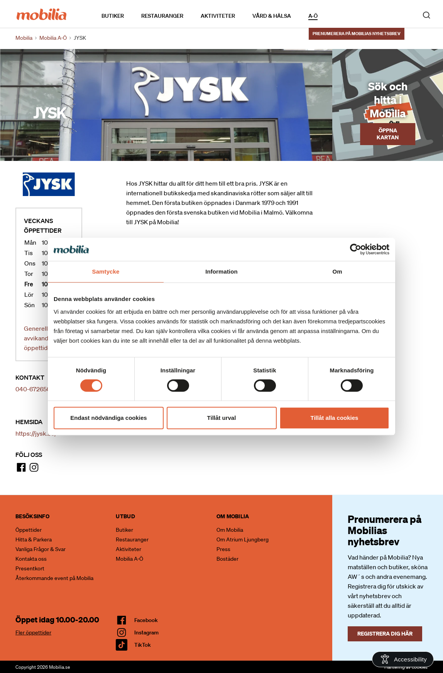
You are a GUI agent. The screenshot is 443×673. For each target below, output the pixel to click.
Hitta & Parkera (33, 539)
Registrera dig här (385, 633)
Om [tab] (337, 271)
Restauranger (162, 15)
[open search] (426, 14)
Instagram (146, 632)
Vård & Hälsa (271, 15)
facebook (146, 620)
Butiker (112, 15)
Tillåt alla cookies (334, 417)
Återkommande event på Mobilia (54, 578)
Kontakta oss (31, 558)
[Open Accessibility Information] (403, 659)
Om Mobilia (229, 529)
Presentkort (29, 568)
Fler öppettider (33, 632)
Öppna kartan (388, 134)
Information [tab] (221, 271)
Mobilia (23, 37)
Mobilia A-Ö (129, 558)
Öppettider (28, 529)
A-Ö (313, 15)
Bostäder (227, 558)
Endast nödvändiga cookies (108, 417)
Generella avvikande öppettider (38, 338)
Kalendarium (340, 15)
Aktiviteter (218, 15)
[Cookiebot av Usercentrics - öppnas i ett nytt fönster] (355, 249)
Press (223, 549)
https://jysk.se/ (36, 433)
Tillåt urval (221, 417)
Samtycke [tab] (106, 271)
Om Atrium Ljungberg (242, 539)
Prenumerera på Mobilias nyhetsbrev (357, 33)
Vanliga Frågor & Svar (40, 549)
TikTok (142, 644)
